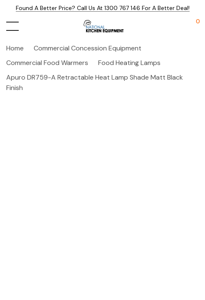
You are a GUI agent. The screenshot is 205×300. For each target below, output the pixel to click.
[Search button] (30, 26)
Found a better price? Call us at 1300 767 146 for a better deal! (103, 8)
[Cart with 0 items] (193, 26)
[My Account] (177, 26)
